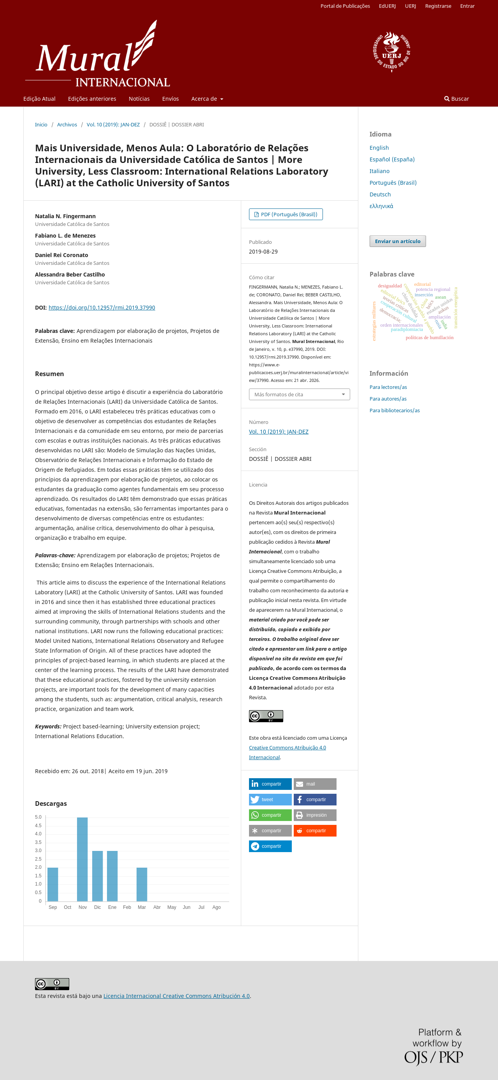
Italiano (379, 171)
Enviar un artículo (398, 241)
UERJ (410, 5)
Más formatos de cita (278, 394)
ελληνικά (381, 206)
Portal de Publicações (345, 5)
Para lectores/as (388, 386)
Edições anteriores (92, 98)
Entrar (467, 5)
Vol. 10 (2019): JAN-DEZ (113, 124)
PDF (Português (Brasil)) (288, 214)
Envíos (170, 98)
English (379, 147)
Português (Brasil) (393, 182)
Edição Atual (39, 98)
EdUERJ (387, 5)
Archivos (67, 124)
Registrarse (438, 5)
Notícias (139, 98)
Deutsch (380, 194)
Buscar (456, 98)
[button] (270, 784)
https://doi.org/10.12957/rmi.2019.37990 (102, 307)
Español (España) (392, 159)
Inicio (41, 124)
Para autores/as (388, 398)
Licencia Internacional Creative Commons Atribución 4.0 (176, 995)
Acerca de (205, 98)
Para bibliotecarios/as (395, 410)
